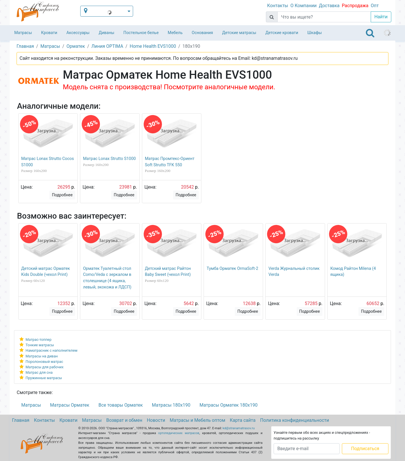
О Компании (303, 5)
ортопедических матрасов (178, 433)
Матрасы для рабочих (45, 367)
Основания (202, 32)
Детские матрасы (239, 32)
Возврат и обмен (124, 420)
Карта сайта (243, 420)
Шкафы (314, 32)
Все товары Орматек (121, 405)
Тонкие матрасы (40, 345)
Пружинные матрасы (44, 378)
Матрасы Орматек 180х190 (228, 405)
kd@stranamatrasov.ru (238, 428)
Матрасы (23, 32)
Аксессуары (77, 32)
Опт (375, 5)
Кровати (49, 32)
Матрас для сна (39, 372)
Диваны (106, 32)
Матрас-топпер (39, 339)
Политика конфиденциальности (294, 420)
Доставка (329, 5)
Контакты (277, 5)
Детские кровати (281, 32)
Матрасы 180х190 (171, 405)
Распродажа (355, 5)
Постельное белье (141, 32)
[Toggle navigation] (370, 32)
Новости (156, 420)
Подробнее (62, 195)
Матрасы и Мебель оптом (197, 420)
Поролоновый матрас (44, 361)
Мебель (175, 32)
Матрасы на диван (42, 356)
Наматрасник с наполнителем (51, 350)
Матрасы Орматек (69, 405)
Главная (20, 420)
